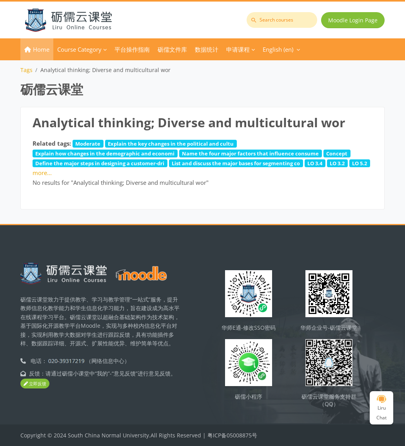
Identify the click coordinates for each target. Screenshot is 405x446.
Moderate (87, 143)
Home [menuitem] (41, 49)
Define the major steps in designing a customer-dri (99, 163)
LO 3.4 (314, 163)
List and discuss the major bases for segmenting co (236, 163)
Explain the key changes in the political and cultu (171, 143)
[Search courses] (282, 20)
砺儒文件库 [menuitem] (172, 49)
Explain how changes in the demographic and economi (104, 153)
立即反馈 (35, 383)
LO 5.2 (359, 163)
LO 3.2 (337, 163)
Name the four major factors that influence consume (250, 153)
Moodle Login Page (353, 20)
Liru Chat (381, 408)
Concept (336, 153)
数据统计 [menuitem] (206, 49)
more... (42, 173)
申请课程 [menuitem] (238, 49)
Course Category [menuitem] (79, 49)
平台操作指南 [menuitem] (132, 49)
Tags (26, 70)
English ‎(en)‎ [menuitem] (278, 49)
